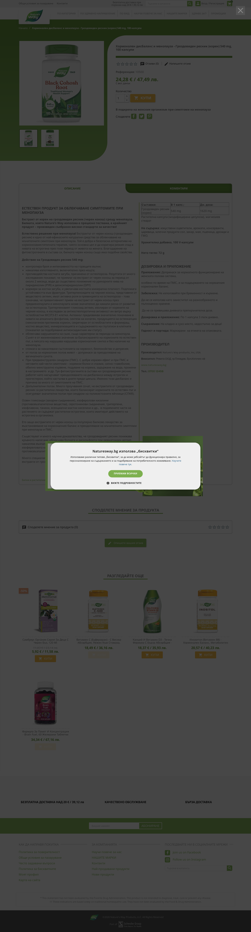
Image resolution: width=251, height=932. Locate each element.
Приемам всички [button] (125, 473)
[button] (125, 483)
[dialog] (125, 466)
